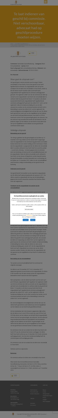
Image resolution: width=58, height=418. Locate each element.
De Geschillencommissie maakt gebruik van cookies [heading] (29, 196)
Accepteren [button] (25, 219)
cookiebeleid (29, 215)
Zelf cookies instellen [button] (29, 209)
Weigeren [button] (33, 219)
